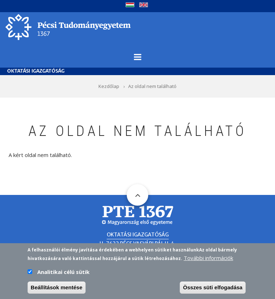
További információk (208, 257)
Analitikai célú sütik (63, 271)
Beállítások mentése (56, 287)
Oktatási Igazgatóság (35, 71)
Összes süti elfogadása (212, 287)
